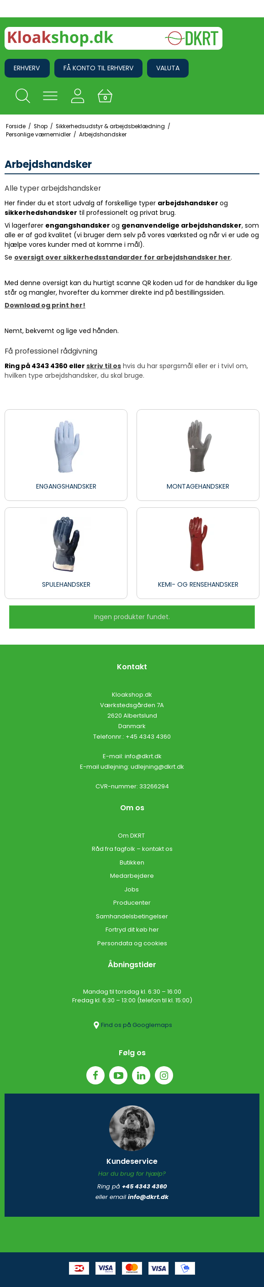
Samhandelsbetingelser (132, 916)
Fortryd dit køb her (132, 929)
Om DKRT (132, 835)
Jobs (132, 889)
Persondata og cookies (132, 943)
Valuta (168, 68)
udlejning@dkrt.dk (157, 766)
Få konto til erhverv (98, 68)
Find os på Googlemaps (132, 1025)
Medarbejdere (132, 875)
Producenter (132, 902)
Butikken (132, 862)
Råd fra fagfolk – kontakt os (132, 848)
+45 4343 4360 (148, 736)
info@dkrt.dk (143, 756)
